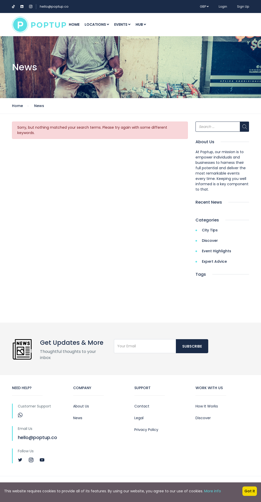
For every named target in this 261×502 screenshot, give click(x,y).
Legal (138, 417)
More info (212, 491)
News (39, 105)
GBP (204, 6)
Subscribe (192, 346)
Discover (210, 240)
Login (223, 6)
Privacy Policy (146, 429)
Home (74, 24)
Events (122, 24)
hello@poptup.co (54, 6)
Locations (97, 24)
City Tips (210, 230)
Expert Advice (214, 261)
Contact (141, 406)
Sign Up (243, 6)
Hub (141, 24)
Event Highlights (216, 251)
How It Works (206, 406)
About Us (81, 406)
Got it (249, 491)
